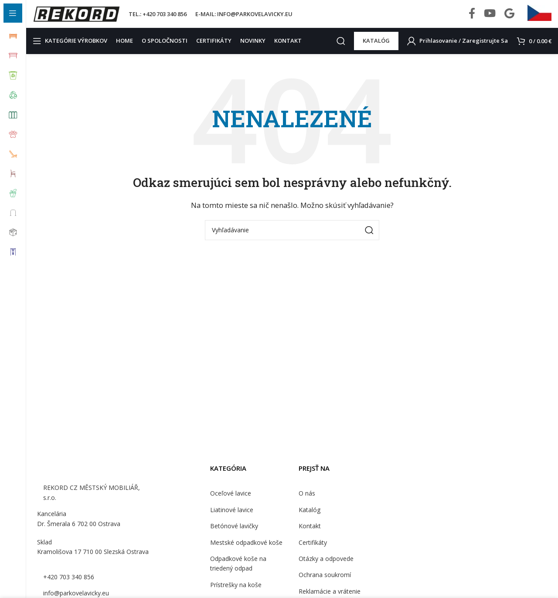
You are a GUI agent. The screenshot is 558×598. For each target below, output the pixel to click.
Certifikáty (312, 549)
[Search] (344, 48)
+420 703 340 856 (67, 583)
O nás (307, 500)
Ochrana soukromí (324, 581)
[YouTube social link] (490, 17)
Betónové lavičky (233, 533)
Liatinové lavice (231, 516)
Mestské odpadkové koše (244, 549)
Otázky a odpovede (325, 565)
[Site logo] (76, 16)
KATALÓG (379, 47)
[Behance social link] (509, 17)
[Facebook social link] (472, 17)
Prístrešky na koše (235, 591)
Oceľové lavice (230, 500)
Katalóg (309, 516)
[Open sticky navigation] (72, 48)
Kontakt (309, 533)
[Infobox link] (539, 17)
